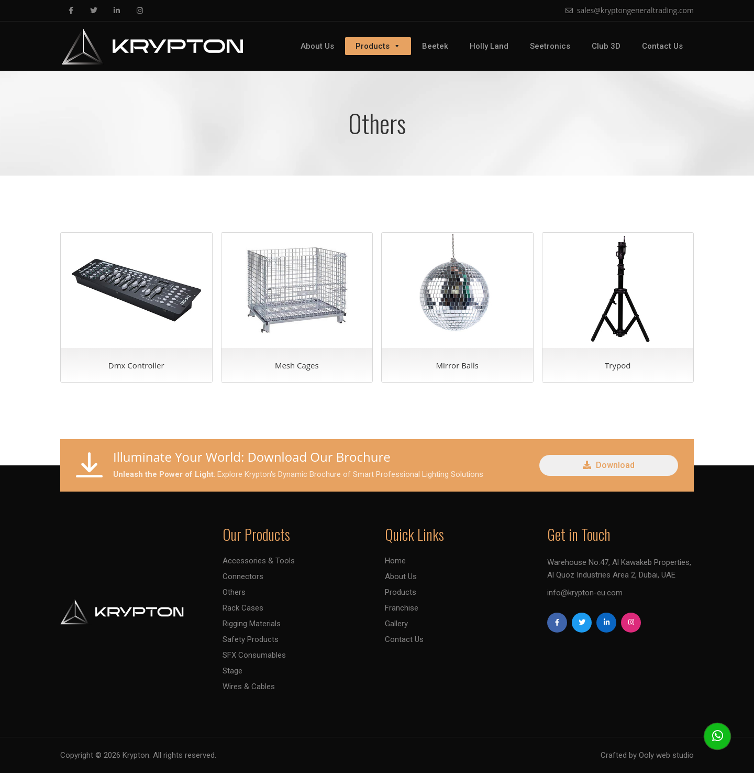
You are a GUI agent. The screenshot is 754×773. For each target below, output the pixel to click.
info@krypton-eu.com (585, 592)
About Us (317, 46)
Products (378, 46)
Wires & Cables (249, 686)
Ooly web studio (666, 755)
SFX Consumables (254, 655)
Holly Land (489, 46)
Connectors (243, 576)
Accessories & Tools (259, 560)
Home (395, 560)
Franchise (401, 608)
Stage (232, 671)
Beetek (435, 46)
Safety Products (251, 639)
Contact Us (662, 46)
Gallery (396, 623)
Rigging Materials (252, 623)
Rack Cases (243, 608)
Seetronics (550, 46)
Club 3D (606, 46)
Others (234, 592)
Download (609, 465)
